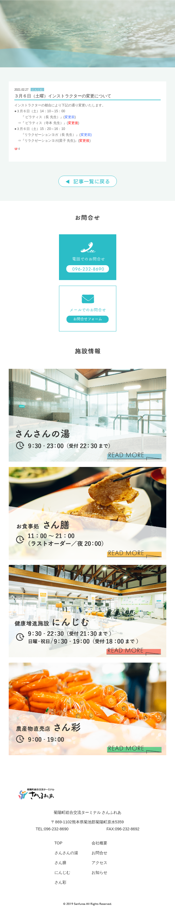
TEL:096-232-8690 (52, 829)
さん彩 (60, 882)
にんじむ (62, 872)
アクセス (99, 863)
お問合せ (99, 853)
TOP (58, 843)
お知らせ (99, 872)
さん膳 (60, 863)
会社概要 (99, 843)
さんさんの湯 (66, 853)
